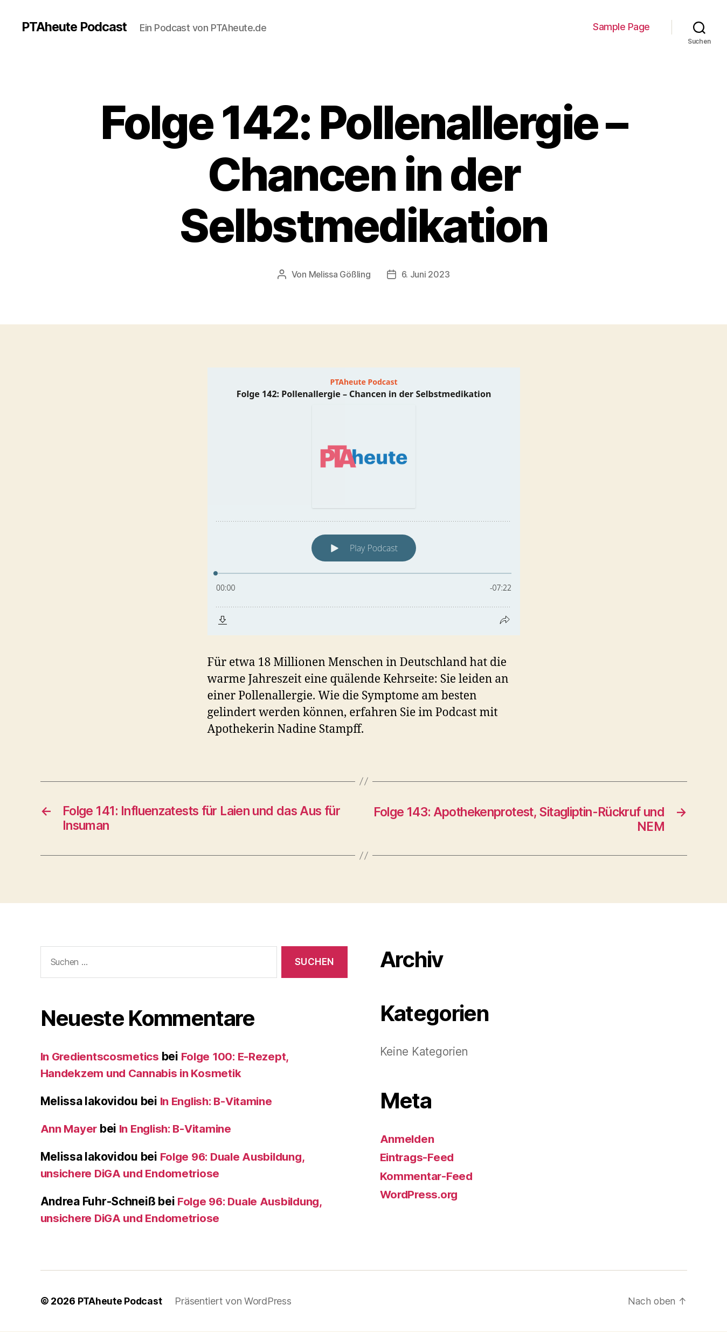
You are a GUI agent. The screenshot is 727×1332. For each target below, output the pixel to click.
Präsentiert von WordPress (234, 1301)
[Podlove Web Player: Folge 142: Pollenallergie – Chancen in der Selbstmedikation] (363, 501)
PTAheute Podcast (76, 26)
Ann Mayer (69, 1129)
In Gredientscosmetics (101, 1057)
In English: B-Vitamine (219, 1101)
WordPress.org (421, 1195)
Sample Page (621, 26)
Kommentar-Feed (427, 1176)
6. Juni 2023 (425, 274)
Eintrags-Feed (418, 1157)
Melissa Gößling (339, 274)
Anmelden (407, 1139)
